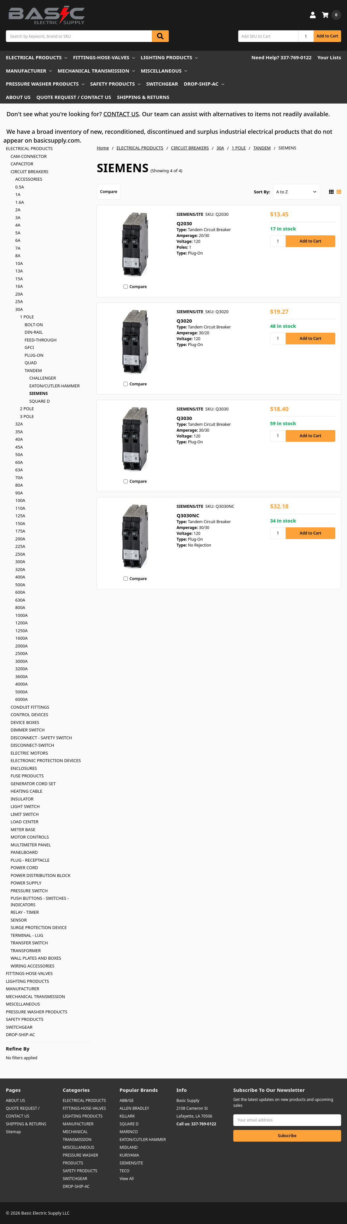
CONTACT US (121, 114)
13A (19, 271)
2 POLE (27, 408)
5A (18, 233)
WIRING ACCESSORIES (32, 966)
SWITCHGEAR (162, 83)
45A (19, 447)
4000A (21, 684)
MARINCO (129, 1131)
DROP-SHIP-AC (204, 83)
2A (18, 210)
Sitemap (13, 1131)
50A (19, 454)
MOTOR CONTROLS (29, 837)
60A (19, 462)
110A (20, 508)
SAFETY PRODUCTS (115, 83)
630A (20, 600)
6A (18, 240)
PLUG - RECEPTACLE (30, 860)
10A (19, 263)
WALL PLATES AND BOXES (35, 958)
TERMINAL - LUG (26, 935)
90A (19, 493)
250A (20, 554)
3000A (21, 661)
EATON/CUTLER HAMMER (143, 1139)
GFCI (29, 347)
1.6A (19, 202)
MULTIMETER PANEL (30, 845)
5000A (21, 692)
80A (19, 485)
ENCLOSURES (23, 768)
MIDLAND (129, 1147)
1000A (21, 615)
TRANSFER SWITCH (29, 943)
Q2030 (184, 223)
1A (18, 194)
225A (20, 546)
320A (20, 569)
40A (19, 439)
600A (20, 592)
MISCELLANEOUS (164, 70)
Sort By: (262, 192)
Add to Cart (327, 36)
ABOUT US (18, 97)
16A (19, 286)
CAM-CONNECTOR (28, 156)
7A (18, 248)
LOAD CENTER (24, 822)
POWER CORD (24, 867)
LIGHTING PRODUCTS (169, 57)
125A (20, 516)
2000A (21, 646)
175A (20, 531)
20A (19, 294)
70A (19, 477)
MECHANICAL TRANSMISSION (96, 70)
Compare (108, 191)
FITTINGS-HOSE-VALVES (104, 57)
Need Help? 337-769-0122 (281, 57)
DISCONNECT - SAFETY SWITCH (41, 738)
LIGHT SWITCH (24, 806)
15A (19, 279)
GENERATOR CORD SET (33, 783)
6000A (21, 699)
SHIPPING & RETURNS (143, 97)
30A (19, 309)
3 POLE (27, 416)
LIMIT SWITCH (24, 814)
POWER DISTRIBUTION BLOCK (40, 875)
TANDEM (33, 370)
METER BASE (22, 829)
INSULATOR (21, 799)
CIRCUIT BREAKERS (29, 171)
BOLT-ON (34, 324)
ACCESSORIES (28, 179)
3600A (21, 676)
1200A (21, 623)
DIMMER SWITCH (27, 730)
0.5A (19, 187)
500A (20, 585)
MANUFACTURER (29, 70)
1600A (21, 638)
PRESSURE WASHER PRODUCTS (45, 83)
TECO (124, 1171)
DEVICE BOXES (24, 722)
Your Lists (329, 57)
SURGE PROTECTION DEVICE (38, 927)
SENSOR (18, 920)
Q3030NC (188, 515)
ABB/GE (127, 1100)
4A (18, 225)
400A (20, 577)
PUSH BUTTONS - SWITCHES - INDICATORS (39, 901)
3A (18, 217)
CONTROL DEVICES (29, 714)
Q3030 (184, 418)
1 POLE (27, 317)
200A (20, 539)
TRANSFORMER (25, 950)
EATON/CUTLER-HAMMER (54, 386)
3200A (21, 669)
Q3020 (184, 320)
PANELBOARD (24, 852)
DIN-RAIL (34, 332)
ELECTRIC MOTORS (29, 753)
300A (20, 561)
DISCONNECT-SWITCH (32, 745)
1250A (21, 630)
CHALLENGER (42, 378)
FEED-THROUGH (41, 340)
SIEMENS (38, 393)
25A (19, 301)
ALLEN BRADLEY (134, 1108)
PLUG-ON (34, 355)
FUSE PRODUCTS (27, 776)
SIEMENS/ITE (131, 1163)
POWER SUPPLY (25, 883)
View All (127, 1178)
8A (18, 255)
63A (19, 470)
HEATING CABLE (26, 791)
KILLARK (127, 1116)
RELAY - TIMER (24, 912)
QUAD (31, 363)
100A (20, 500)
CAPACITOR (21, 164)
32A (19, 424)
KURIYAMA (129, 1155)
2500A (21, 653)
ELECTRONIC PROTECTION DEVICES (45, 760)
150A (20, 523)
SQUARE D (39, 401)
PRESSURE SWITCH (29, 891)
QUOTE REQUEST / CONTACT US (73, 97)
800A (20, 607)
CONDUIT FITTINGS (29, 707)
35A (19, 432)
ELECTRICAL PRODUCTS (36, 57)
